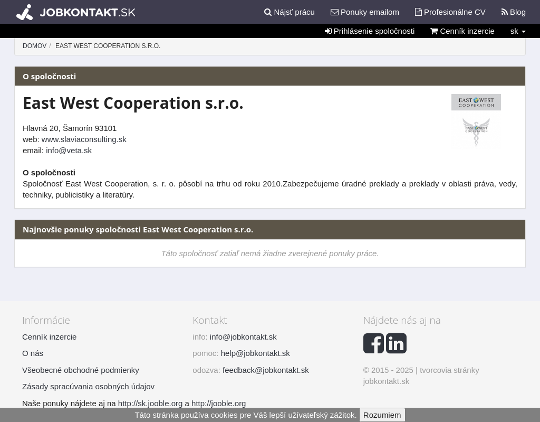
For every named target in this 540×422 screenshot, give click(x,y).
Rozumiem (382, 414)
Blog (514, 11)
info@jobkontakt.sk (243, 336)
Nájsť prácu (289, 11)
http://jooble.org (218, 403)
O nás (32, 353)
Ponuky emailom (365, 11)
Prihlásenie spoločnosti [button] (370, 30)
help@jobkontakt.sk (255, 353)
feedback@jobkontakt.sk (266, 369)
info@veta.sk (69, 150)
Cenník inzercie (462, 30)
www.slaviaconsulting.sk (84, 139)
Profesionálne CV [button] (450, 11)
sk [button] (518, 30)
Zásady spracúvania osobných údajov (88, 386)
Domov (34, 46)
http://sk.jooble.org (150, 403)
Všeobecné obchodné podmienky (80, 369)
